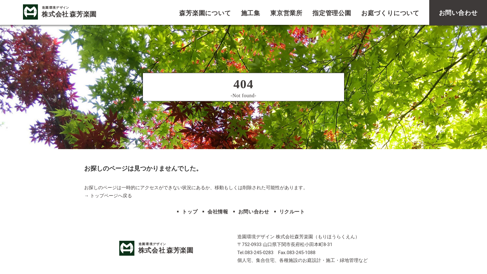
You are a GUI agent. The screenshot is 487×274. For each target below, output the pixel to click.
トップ (190, 211)
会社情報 (217, 211)
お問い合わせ (253, 211)
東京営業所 (286, 13)
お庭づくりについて (390, 13)
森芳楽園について (205, 13)
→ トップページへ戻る (108, 196)
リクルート (292, 211)
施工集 (250, 13)
